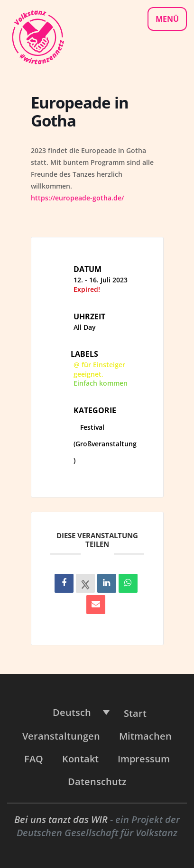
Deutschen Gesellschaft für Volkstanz (97, 832)
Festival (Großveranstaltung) (105, 444)
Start (135, 713)
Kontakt (80, 758)
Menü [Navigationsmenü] (167, 19)
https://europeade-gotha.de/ (78, 197)
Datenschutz (97, 781)
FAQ (33, 758)
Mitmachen (145, 736)
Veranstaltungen (61, 736)
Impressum (144, 758)
